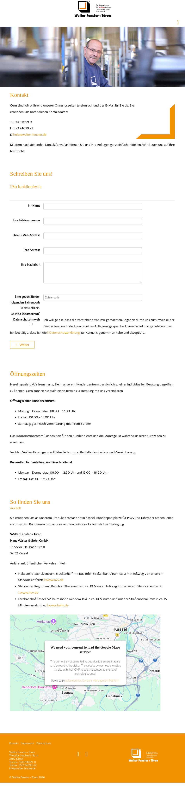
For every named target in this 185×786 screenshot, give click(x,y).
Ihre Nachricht (30, 264)
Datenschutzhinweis (26, 321)
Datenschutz (43, 743)
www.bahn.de (58, 605)
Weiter (22, 345)
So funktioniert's (26, 187)
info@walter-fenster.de (30, 135)
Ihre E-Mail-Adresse (26, 235)
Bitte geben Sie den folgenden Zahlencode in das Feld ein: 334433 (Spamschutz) (25, 305)
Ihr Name (34, 205)
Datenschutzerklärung (64, 333)
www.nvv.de (54, 580)
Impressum (27, 743)
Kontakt (13, 743)
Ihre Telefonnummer (26, 220)
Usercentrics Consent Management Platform (93, 680)
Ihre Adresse (32, 250)
